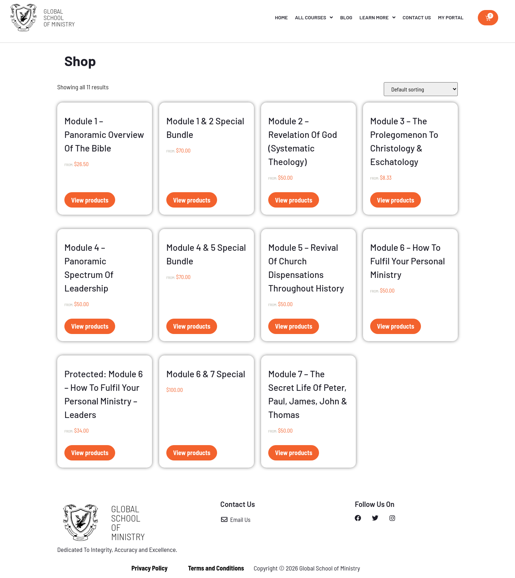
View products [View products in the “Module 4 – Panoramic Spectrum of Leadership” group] (89, 326)
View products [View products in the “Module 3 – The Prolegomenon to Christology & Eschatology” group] (395, 200)
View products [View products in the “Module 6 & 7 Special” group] (191, 453)
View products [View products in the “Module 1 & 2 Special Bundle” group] (191, 200)
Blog (346, 17)
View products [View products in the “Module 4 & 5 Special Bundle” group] (191, 326)
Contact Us (417, 17)
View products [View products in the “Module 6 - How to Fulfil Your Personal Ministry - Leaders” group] (89, 453)
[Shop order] (421, 89)
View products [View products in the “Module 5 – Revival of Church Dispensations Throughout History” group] (293, 326)
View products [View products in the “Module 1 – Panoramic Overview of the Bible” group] (89, 200)
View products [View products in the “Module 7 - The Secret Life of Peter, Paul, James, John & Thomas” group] (293, 453)
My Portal (451, 17)
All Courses (314, 17)
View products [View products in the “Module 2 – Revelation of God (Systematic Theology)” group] (293, 200)
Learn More (377, 17)
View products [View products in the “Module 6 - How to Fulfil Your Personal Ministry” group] (395, 326)
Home (281, 17)
